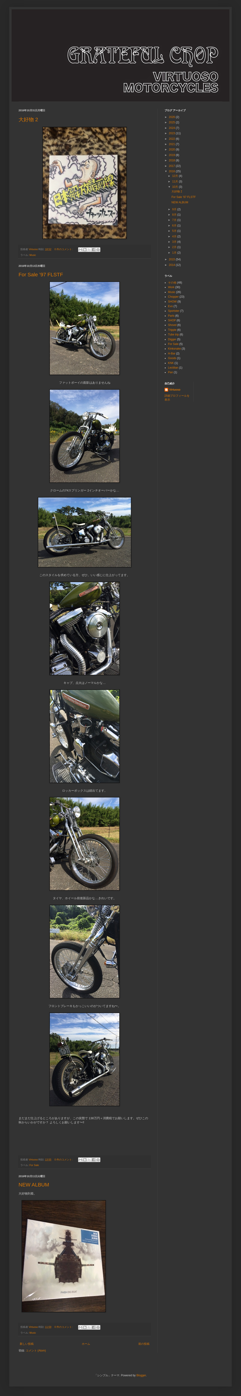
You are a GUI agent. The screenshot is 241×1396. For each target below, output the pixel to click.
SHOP (172, 320)
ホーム (86, 1343)
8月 (174, 214)
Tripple (172, 329)
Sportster (173, 310)
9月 (174, 209)
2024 (172, 128)
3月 (174, 241)
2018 (172, 160)
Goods (172, 358)
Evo (170, 306)
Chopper (173, 296)
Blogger (141, 1375)
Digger (172, 339)
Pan (170, 372)
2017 (172, 166)
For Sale (34, 1165)
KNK (171, 363)
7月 (174, 220)
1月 (174, 252)
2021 (172, 144)
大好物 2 (28, 119)
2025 (172, 122)
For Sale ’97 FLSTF (41, 274)
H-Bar (171, 353)
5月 (174, 231)
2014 (172, 265)
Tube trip (173, 334)
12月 (175, 176)
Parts (171, 315)
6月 (174, 225)
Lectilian (173, 367)
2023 (172, 133)
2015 (172, 259)
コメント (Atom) (36, 1350)
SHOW (172, 301)
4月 (174, 236)
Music (32, 255)
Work (171, 287)
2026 (172, 117)
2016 (172, 171)
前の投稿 (143, 1343)
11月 (175, 181)
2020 (172, 149)
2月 (174, 247)
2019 (172, 155)
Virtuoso (174, 389)
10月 (175, 186)
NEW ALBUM (34, 1185)
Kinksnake (174, 348)
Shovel (172, 325)
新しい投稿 (27, 1343)
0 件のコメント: (63, 249)
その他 (172, 282)
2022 (172, 138)
